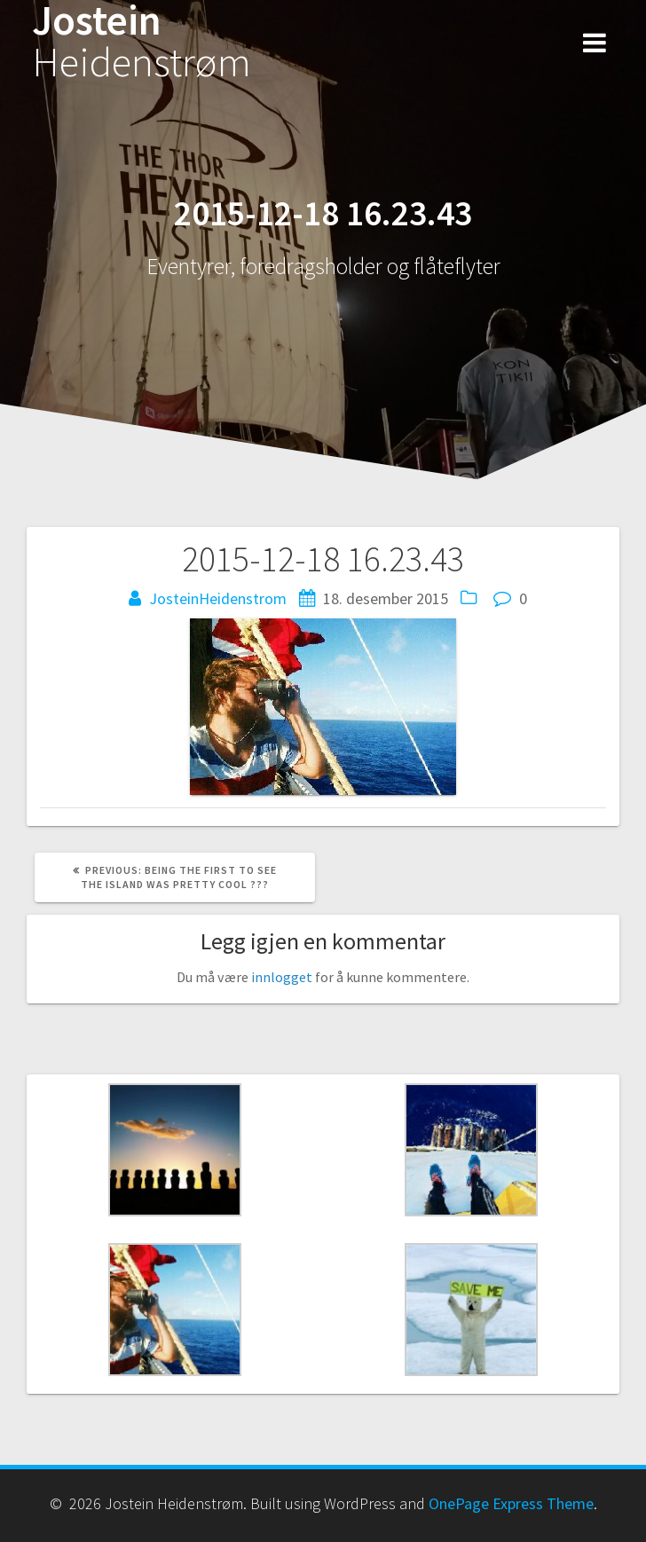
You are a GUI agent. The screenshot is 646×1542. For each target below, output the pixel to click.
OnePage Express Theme (511, 1503)
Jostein (141, 41)
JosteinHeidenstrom (218, 598)
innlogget (281, 977)
